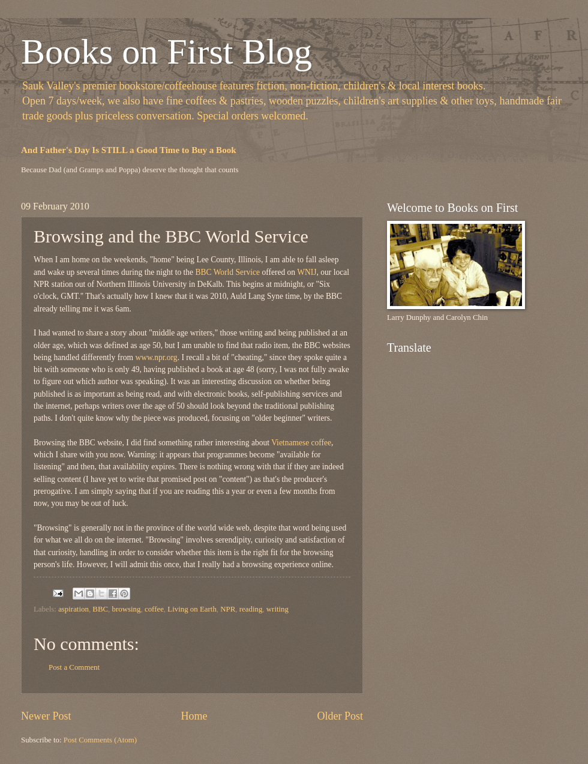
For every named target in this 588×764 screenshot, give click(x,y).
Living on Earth (192, 609)
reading (251, 609)
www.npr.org (156, 357)
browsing (126, 609)
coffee (154, 609)
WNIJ (306, 272)
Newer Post (46, 716)
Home (194, 716)
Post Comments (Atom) (100, 740)
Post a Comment (74, 667)
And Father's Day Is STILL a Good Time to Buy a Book (128, 150)
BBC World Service (226, 272)
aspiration (73, 609)
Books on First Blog (166, 51)
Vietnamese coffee (301, 442)
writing (277, 609)
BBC (100, 609)
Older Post (340, 716)
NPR (227, 609)
